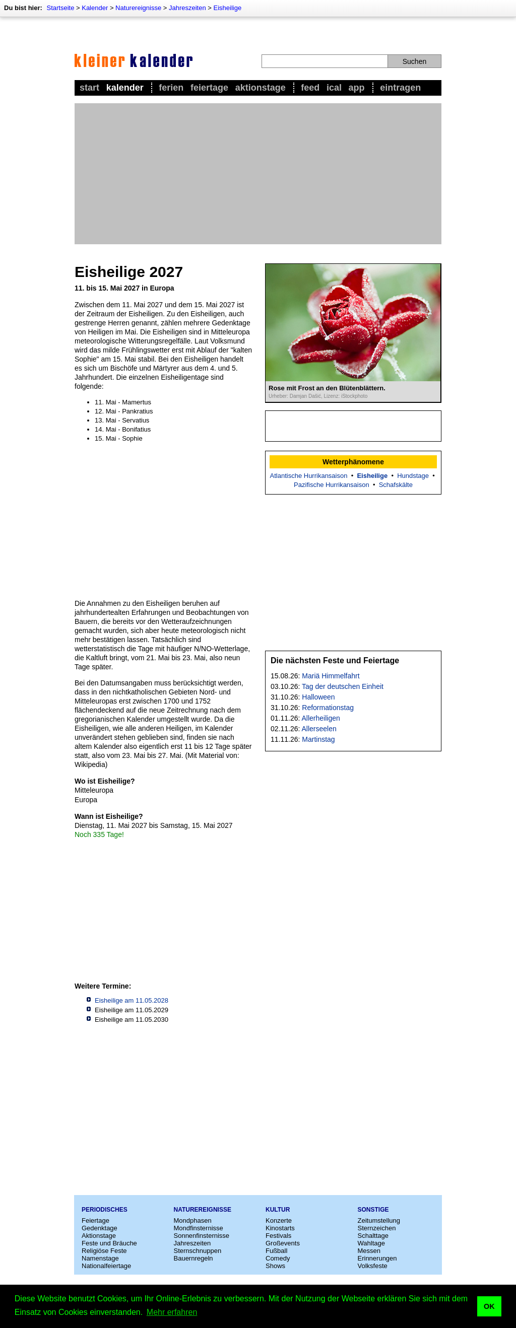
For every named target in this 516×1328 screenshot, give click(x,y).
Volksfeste (373, 1266)
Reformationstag (328, 708)
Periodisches (104, 1209)
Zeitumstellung (379, 1220)
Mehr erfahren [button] (172, 1312)
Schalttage (373, 1235)
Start (89, 88)
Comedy (278, 1258)
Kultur (278, 1209)
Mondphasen (193, 1220)
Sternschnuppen (198, 1250)
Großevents (283, 1243)
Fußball (276, 1250)
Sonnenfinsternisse (202, 1235)
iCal (334, 88)
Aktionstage (260, 88)
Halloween (318, 697)
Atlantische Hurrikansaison (309, 475)
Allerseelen (319, 729)
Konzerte (279, 1220)
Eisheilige (228, 8)
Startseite (60, 8)
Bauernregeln (193, 1258)
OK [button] (489, 1306)
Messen (369, 1250)
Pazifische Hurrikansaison (331, 484)
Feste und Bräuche (109, 1243)
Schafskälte (396, 484)
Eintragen (400, 88)
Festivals (278, 1235)
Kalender (95, 8)
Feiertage (209, 88)
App (357, 88)
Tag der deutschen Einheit (342, 686)
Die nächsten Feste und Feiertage (335, 660)
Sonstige (373, 1209)
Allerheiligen (321, 718)
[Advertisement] (258, 173)
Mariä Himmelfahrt (330, 676)
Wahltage (371, 1243)
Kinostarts (280, 1228)
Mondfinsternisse (198, 1228)
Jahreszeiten (187, 8)
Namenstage (100, 1258)
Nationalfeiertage (106, 1266)
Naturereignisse (138, 8)
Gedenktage (99, 1228)
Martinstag (318, 739)
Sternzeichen (377, 1228)
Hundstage (413, 475)
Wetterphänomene (353, 462)
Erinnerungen (377, 1258)
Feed (310, 88)
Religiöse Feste (104, 1250)
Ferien (171, 88)
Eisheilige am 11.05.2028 (131, 1000)
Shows (275, 1266)
